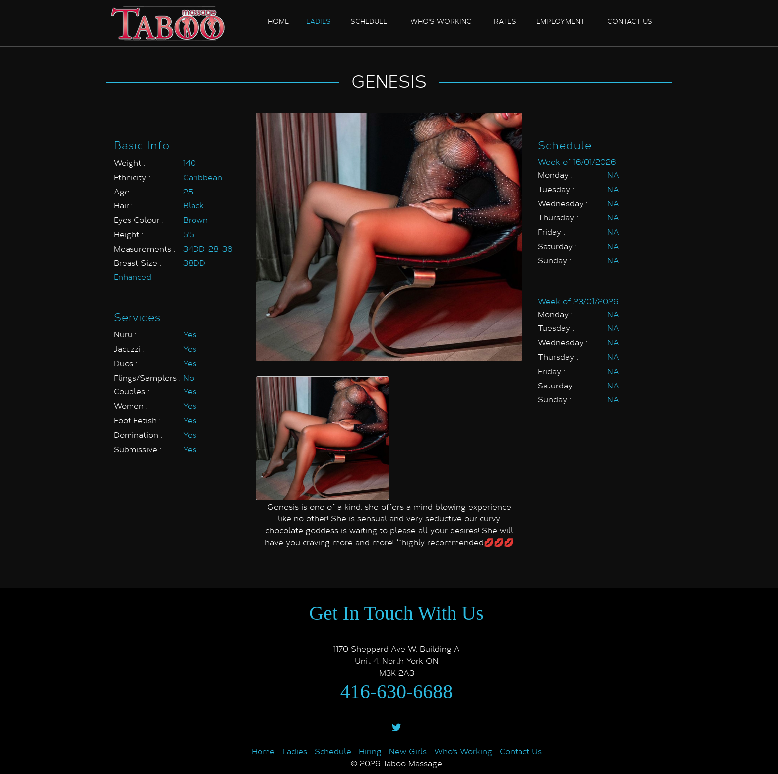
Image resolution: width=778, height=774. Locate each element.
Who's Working (441, 21)
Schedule (368, 21)
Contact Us (521, 751)
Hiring (370, 751)
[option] (322, 438)
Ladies (318, 21)
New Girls (408, 751)
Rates (505, 21)
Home (278, 21)
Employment (560, 21)
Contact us (629, 21)
